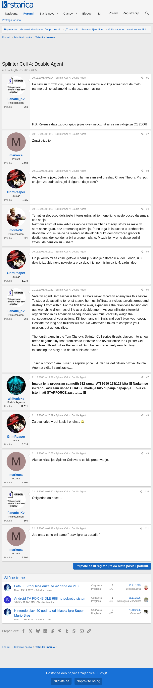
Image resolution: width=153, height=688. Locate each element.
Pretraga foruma (11, 20)
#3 (147, 171)
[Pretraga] (147, 13)
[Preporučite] (142, 78)
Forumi (29, 13)
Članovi (68, 13)
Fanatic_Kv (11, 70)
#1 (147, 77)
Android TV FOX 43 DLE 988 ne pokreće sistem (50, 598)
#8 (147, 415)
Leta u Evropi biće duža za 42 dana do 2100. (47, 586)
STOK (17, 602)
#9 (147, 453)
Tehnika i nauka (44, 590)
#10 (147, 491)
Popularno (10, 29)
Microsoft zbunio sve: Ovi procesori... (41, 29)
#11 (147, 528)
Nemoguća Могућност (129, 601)
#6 (147, 289)
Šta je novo (46, 13)
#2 (147, 134)
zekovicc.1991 (133, 588)
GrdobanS (135, 613)
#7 (147, 377)
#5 (147, 251)
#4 (147, 209)
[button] (57, 13)
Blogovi (87, 13)
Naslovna (11, 13)
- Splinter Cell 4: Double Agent (59, 77)
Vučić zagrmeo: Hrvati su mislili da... (129, 29)
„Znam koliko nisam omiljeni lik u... (85, 29)
